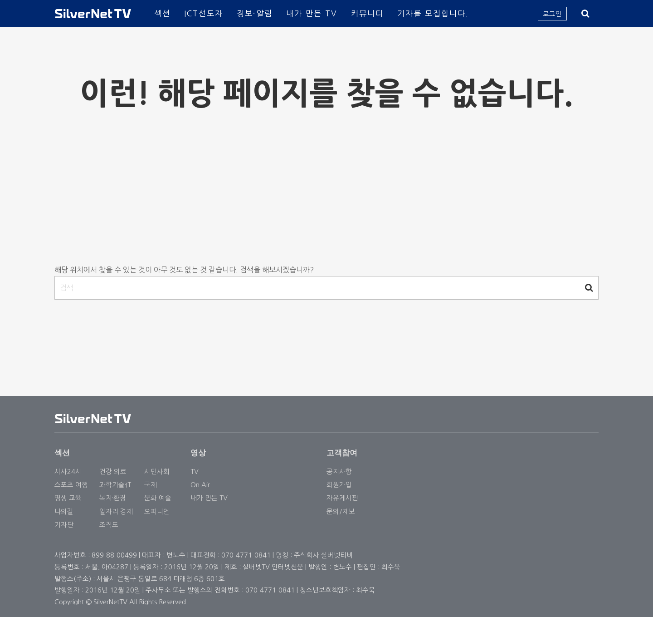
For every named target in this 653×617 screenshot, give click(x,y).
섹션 (162, 13)
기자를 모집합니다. (433, 13)
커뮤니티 (367, 13)
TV (194, 471)
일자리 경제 (116, 511)
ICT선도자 (203, 13)
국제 (150, 484)
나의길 (63, 511)
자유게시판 (342, 497)
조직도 (108, 524)
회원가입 (339, 484)
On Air (200, 484)
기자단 (63, 524)
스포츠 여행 (71, 484)
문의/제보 (340, 511)
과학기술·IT (115, 484)
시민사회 (157, 471)
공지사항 (339, 471)
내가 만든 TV (311, 13)
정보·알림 (255, 13)
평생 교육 (68, 497)
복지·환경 (112, 497)
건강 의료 (113, 471)
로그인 (552, 13)
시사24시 (68, 471)
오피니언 (157, 511)
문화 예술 (157, 497)
